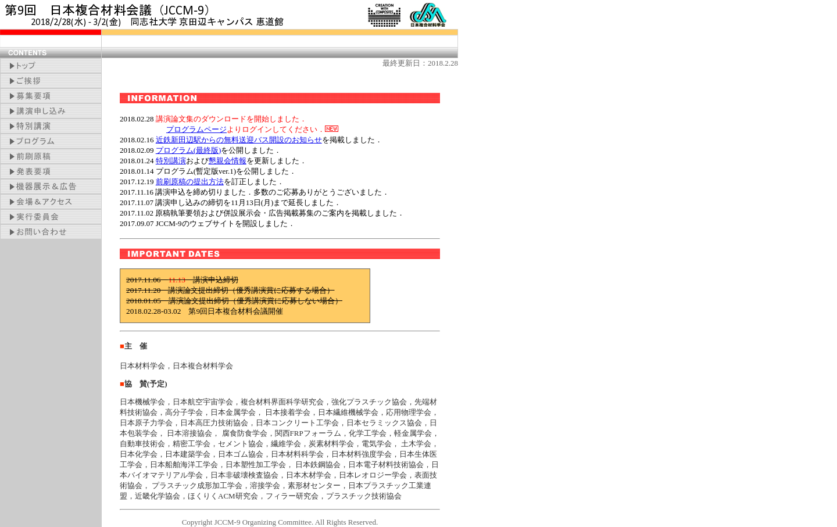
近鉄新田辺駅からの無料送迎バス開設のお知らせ (239, 139)
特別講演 (171, 160)
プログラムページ (196, 129)
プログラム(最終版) (188, 150)
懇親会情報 (227, 160)
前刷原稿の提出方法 (190, 181)
